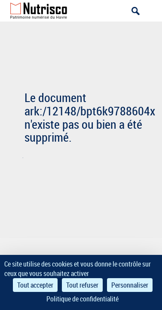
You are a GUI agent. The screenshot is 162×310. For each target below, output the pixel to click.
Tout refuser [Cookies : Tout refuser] (82, 285)
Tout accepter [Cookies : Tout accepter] (35, 285)
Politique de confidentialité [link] (82, 299)
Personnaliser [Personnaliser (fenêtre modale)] (129, 285)
